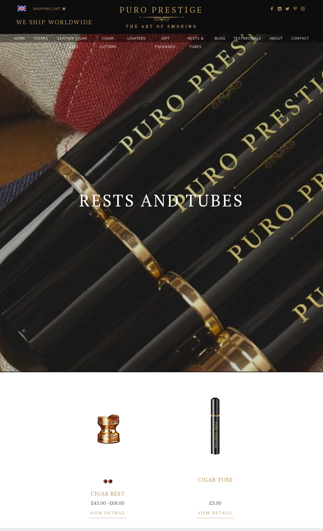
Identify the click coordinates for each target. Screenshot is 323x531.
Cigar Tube (215, 479)
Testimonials (247, 38)
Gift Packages (165, 42)
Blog (220, 38)
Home (19, 38)
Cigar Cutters (108, 42)
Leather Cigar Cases (72, 42)
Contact (300, 38)
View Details (107, 512)
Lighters (136, 38)
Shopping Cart (47, 8)
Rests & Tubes (196, 42)
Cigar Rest (108, 493)
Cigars (41, 38)
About (276, 38)
